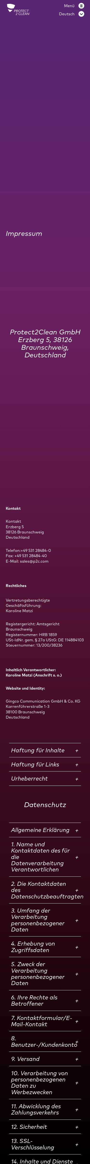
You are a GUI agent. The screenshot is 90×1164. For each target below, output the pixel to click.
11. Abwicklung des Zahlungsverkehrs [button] (36, 1109)
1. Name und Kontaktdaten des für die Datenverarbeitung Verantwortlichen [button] (40, 857)
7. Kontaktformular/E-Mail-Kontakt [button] (41, 1021)
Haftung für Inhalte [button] (38, 750)
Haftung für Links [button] (35, 764)
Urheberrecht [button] (29, 778)
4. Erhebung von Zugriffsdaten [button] (33, 946)
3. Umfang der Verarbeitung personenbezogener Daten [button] (37, 920)
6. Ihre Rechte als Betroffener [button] (34, 1000)
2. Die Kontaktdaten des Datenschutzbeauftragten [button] (46, 890)
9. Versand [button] (25, 1058)
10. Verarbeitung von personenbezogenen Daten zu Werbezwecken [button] (39, 1083)
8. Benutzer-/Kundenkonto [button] (44, 1041)
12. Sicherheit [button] (29, 1126)
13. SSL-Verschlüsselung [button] (32, 1144)
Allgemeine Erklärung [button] (40, 829)
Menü (69, 5)
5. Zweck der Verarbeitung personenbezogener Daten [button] (37, 973)
